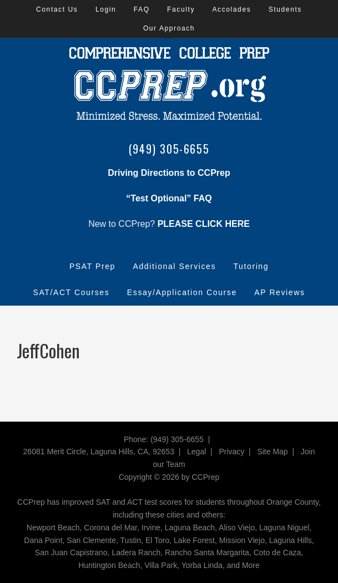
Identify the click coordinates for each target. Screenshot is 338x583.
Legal (196, 451)
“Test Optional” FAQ (168, 198)
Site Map (272, 451)
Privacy (231, 451)
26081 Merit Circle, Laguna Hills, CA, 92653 (98, 451)
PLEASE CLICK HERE (204, 224)
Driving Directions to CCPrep (169, 173)
